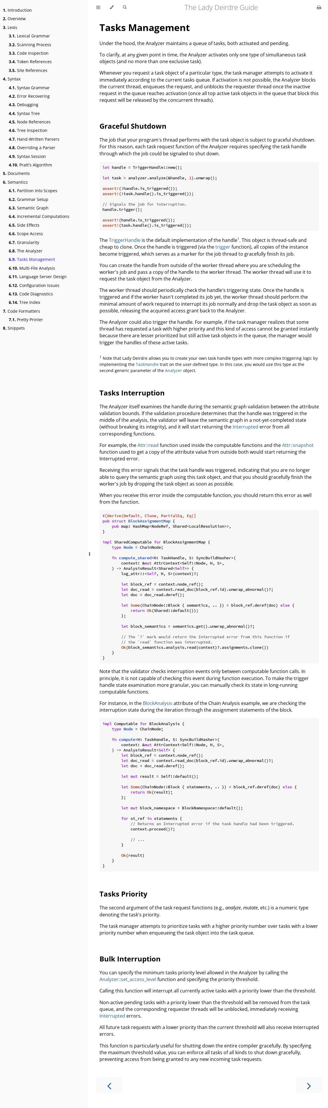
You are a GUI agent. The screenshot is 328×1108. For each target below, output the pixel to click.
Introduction (17, 10)
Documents (16, 173)
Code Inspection (29, 53)
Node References (30, 122)
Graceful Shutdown (132, 126)
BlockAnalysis (157, 703)
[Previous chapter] (109, 1085)
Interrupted (245, 427)
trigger (222, 247)
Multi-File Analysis (32, 268)
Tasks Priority (123, 894)
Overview (14, 18)
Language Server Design (38, 276)
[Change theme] (111, 7)
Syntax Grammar (29, 87)
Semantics (15, 182)
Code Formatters (21, 311)
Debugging (23, 104)
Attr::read (148, 445)
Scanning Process (30, 44)
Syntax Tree (24, 113)
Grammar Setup (28, 199)
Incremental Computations (39, 216)
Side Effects (24, 225)
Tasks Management (32, 259)
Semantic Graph (29, 208)
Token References (30, 61)
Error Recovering (29, 96)
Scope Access (26, 233)
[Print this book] (319, 7)
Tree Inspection (28, 130)
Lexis (10, 27)
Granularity (24, 242)
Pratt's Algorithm (30, 165)
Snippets (14, 328)
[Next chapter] (309, 1085)
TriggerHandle (124, 240)
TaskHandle (147, 364)
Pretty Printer (26, 319)
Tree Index (24, 302)
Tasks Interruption (132, 393)
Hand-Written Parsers (34, 139)
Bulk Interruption (130, 959)
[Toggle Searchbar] (124, 7)
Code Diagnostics (31, 294)
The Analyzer (25, 251)
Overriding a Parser (32, 147)
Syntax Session (27, 156)
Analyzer (173, 370)
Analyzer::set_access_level (127, 979)
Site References (28, 70)
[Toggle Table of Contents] (98, 7)
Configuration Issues (34, 285)
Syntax (11, 79)
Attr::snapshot (298, 445)
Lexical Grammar (29, 36)
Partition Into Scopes (33, 190)
